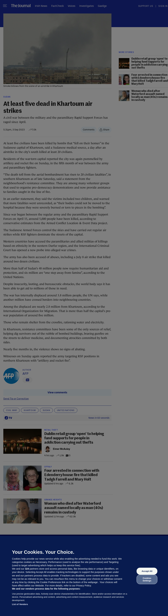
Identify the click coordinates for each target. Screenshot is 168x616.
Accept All (147, 571)
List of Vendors (20, 604)
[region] (84, 576)
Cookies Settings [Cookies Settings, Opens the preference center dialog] (147, 579)
